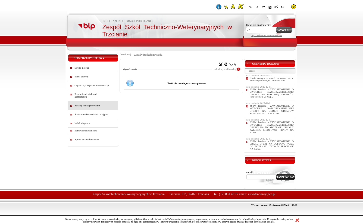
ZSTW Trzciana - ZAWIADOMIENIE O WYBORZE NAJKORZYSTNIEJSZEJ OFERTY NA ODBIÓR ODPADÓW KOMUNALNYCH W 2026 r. (272, 110)
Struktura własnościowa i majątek (91, 114)
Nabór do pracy (82, 123)
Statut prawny (81, 76)
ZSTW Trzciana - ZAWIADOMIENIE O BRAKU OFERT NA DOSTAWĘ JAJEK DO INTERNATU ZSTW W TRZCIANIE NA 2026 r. (272, 145)
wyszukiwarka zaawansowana (266, 35)
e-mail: (249, 172)
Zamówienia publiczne (86, 130)
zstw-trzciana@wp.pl (261, 194)
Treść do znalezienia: (258, 25)
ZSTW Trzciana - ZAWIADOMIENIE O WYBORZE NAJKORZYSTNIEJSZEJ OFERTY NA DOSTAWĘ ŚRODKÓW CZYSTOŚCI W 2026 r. (272, 93)
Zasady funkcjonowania (87, 105)
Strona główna (82, 68)
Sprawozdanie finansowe (87, 139)
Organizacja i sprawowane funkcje (92, 85)
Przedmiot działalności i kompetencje (86, 95)
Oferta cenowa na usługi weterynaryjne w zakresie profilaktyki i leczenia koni (272, 79)
